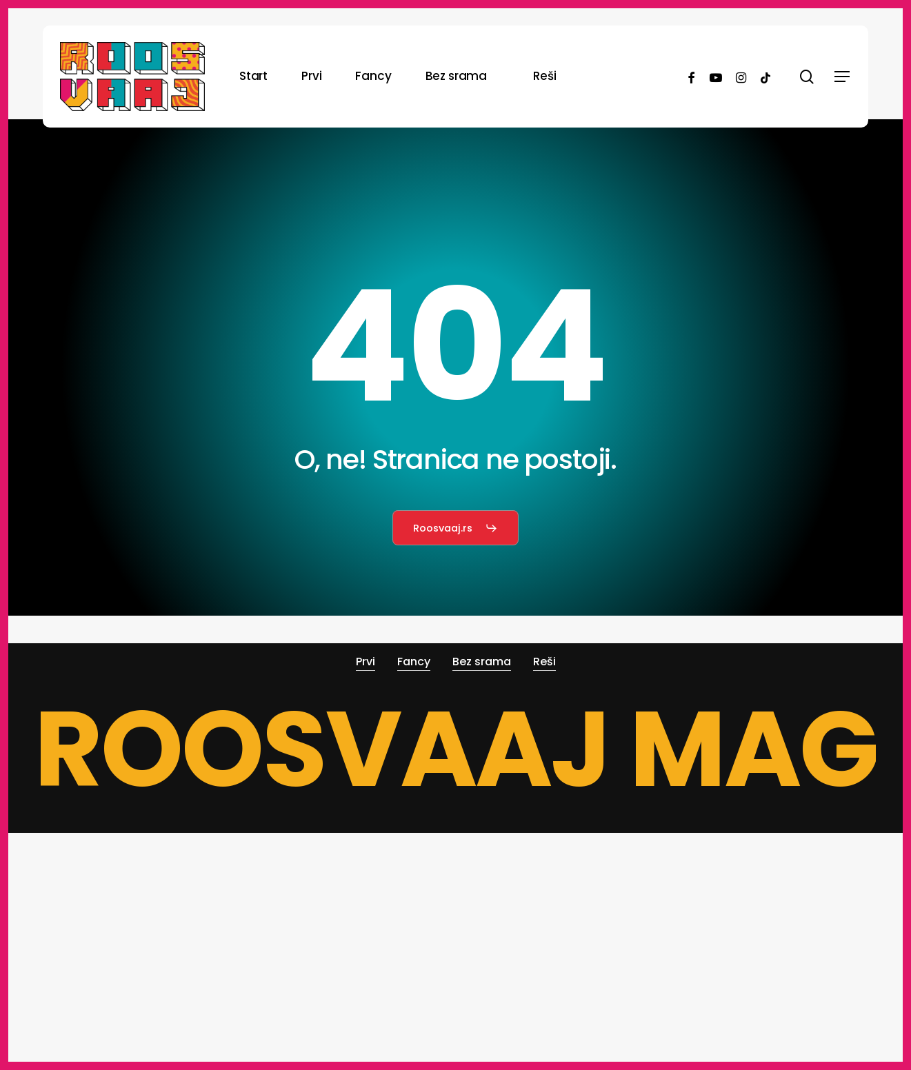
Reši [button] (544, 661)
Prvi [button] (365, 661)
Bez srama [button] (481, 661)
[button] (842, 77)
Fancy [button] (413, 661)
